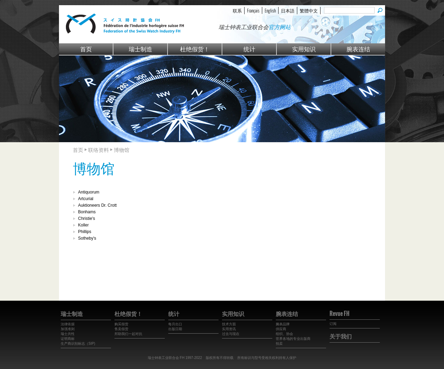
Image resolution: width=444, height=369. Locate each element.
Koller (83, 225)
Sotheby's (87, 238)
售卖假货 (121, 329)
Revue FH (339, 313)
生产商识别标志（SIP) (78, 343)
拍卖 (279, 343)
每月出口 (175, 324)
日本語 (287, 10)
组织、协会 (284, 334)
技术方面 (229, 324)
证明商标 (68, 339)
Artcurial (85, 198)
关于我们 (341, 336)
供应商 (281, 329)
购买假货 (121, 324)
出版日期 (175, 329)
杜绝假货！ (195, 48)
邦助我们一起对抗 (128, 334)
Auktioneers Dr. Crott (97, 205)
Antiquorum (88, 192)
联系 (237, 10)
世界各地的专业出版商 (293, 339)
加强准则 (68, 329)
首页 (86, 48)
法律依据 (68, 324)
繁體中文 (309, 10)
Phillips (84, 231)
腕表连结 (358, 48)
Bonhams (87, 211)
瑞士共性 (68, 334)
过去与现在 (230, 334)
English (270, 10)
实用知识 (304, 48)
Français (253, 10)
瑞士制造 (140, 48)
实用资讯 (229, 329)
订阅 (333, 324)
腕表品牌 (283, 324)
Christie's (86, 218)
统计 (249, 48)
